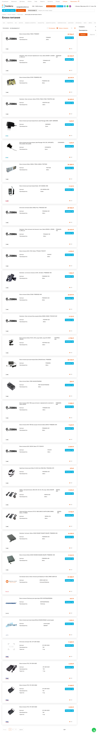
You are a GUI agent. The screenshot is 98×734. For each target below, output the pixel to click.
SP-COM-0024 (33, 685)
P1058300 (48, 360)
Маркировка (74, 1)
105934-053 (58, 490)
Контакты (50, 1)
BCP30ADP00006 (47, 598)
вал (16, 23)
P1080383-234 (53, 533)
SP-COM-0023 (33, 707)
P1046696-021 (59, 56)
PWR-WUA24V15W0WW (36, 381)
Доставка (22, 1)
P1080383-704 (48, 273)
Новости (42, 1)
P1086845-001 (53, 425)
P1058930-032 (38, 77)
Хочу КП (60, 6)
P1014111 (41, 446)
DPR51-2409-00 (52, 577)
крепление (75, 23)
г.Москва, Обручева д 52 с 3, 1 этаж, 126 (85, 6)
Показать (83, 35)
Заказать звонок (51, 6)
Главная (4, 14)
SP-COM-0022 (36, 642)
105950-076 (59, 512)
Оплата (29, 1)
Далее (21, 730)
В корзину (69, 38)
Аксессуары (21, 14)
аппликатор (83, 23)
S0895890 (55, 121)
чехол (89, 23)
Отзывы (58, 1)
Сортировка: (6, 28)
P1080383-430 (51, 555)
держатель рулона (54, 23)
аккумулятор (43, 23)
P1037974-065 (51, 99)
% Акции (65, 1)
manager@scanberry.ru (23, 7)
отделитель (10, 23)
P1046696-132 (59, 230)
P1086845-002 (59, 404)
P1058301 (36, 34)
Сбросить (92, 35)
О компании (5, 1)
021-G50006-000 (43, 186)
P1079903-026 (57, 339)
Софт (36, 1)
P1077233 (44, 164)
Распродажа (21, 10)
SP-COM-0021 (33, 663)
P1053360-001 (43, 208)
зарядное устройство (32, 23)
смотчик (22, 23)
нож (4, 23)
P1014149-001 (53, 316)
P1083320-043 (38, 294)
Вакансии (14, 1)
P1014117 (43, 251)
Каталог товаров (12, 14)
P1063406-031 (50, 468)
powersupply (50, 620)
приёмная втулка (65, 23)
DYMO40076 (60, 142)
